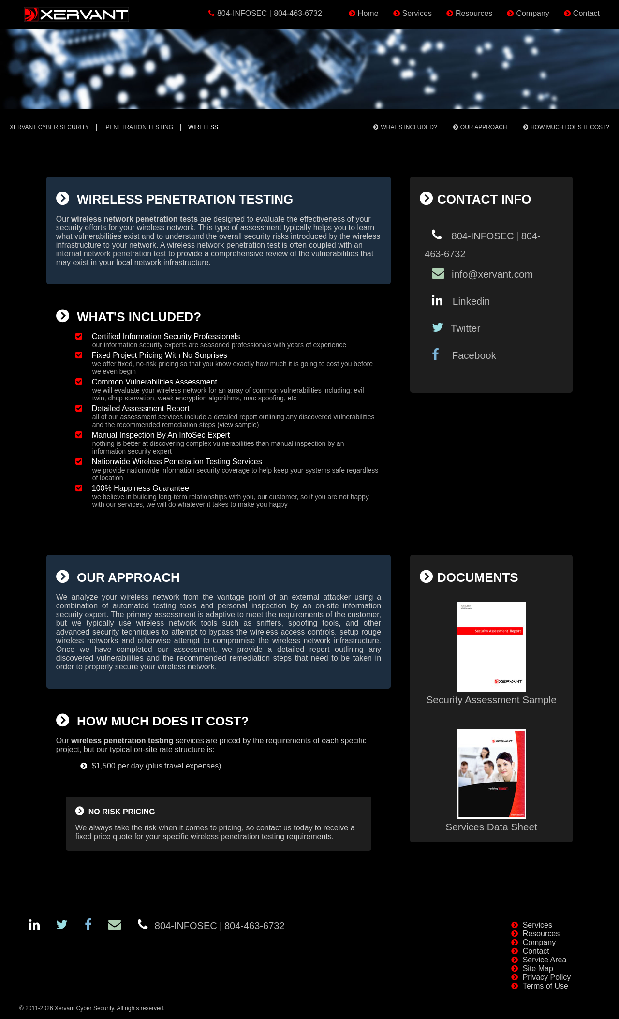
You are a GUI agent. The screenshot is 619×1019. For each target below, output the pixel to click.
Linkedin (470, 301)
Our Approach (483, 127)
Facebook (471, 355)
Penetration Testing (139, 127)
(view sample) (238, 424)
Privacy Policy (547, 977)
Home (368, 13)
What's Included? (409, 127)
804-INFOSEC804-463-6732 (269, 13)
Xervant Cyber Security (49, 127)
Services (417, 13)
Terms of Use (545, 986)
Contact (586, 13)
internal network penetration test (111, 254)
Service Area (545, 960)
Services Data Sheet (491, 821)
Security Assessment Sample (491, 693)
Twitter (465, 328)
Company (532, 13)
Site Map (538, 968)
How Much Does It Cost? (570, 127)
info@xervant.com (492, 274)
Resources (474, 13)
